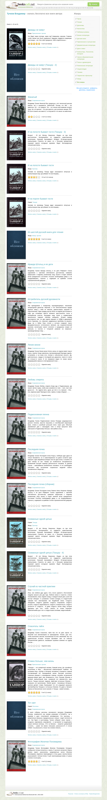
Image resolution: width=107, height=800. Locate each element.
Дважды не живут (36, 30)
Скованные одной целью (40, 519)
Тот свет (32, 703)
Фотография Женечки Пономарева (45, 742)
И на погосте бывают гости (41, 165)
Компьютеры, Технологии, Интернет (85, 53)
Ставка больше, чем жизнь (41, 661)
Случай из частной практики (41, 586)
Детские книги (81, 38)
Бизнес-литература (83, 35)
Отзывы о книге (52, 47)
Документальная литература (86, 45)
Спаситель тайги (36, 626)
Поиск (94, 4)
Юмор (79, 79)
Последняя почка (36, 449)
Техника (79, 72)
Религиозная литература (85, 65)
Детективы (80, 25)
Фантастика (81, 28)
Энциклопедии (81, 69)
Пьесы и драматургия (84, 62)
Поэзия (79, 22)
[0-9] (91, 8)
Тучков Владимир (16, 13)
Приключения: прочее (39, 33)
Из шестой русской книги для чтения (45, 232)
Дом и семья (81, 48)
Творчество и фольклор (84, 75)
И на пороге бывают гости (40, 199)
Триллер (34, 169)
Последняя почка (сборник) (41, 484)
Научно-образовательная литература (85, 58)
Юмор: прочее (36, 235)
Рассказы (36, 706)
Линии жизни (34, 345)
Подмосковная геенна (38, 414)
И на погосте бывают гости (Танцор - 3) (47, 132)
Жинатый (32, 97)
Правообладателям (94, 793)
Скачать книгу (41, 47)
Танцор (35, 202)
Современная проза (38, 100)
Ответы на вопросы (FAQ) (81, 793)
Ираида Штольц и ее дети (40, 264)
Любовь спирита (36, 379)
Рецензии (70, 793)
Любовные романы (83, 32)
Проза (79, 19)
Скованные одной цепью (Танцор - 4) (46, 553)
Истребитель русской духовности (44, 299)
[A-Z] (88, 8)
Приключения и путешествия (86, 42)
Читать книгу (32, 47)
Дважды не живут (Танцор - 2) (42, 65)
